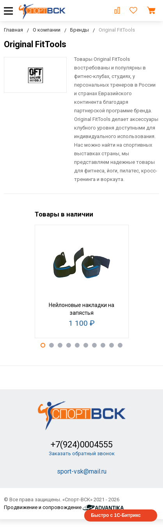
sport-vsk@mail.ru (81, 471)
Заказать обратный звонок (82, 453)
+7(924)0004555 (82, 444)
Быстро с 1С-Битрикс (116, 515)
